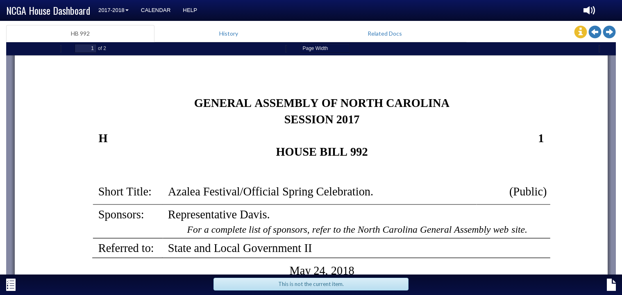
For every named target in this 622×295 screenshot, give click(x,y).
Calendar (156, 10)
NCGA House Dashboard (48, 10)
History (228, 33)
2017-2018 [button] (113, 10)
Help (190, 10)
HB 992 (80, 33)
